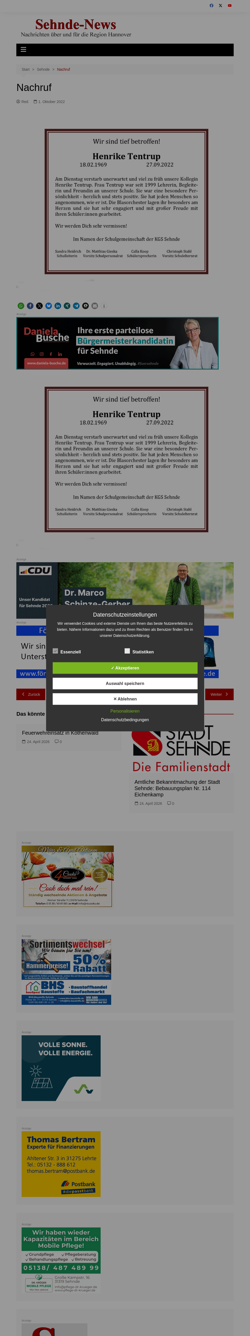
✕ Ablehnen (125, 699)
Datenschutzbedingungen (125, 719)
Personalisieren (124, 711)
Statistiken (139, 651)
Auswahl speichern (125, 683)
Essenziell (67, 651)
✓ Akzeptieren (125, 668)
